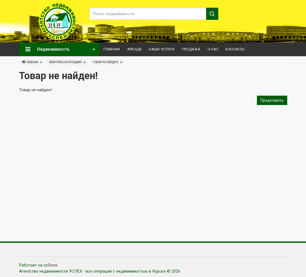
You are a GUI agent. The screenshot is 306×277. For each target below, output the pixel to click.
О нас (213, 49)
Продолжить (272, 100)
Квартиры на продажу (65, 62)
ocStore (50, 265)
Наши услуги (161, 49)
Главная (111, 49)
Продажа (191, 49)
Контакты (234, 49)
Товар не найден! (105, 62)
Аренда (134, 49)
